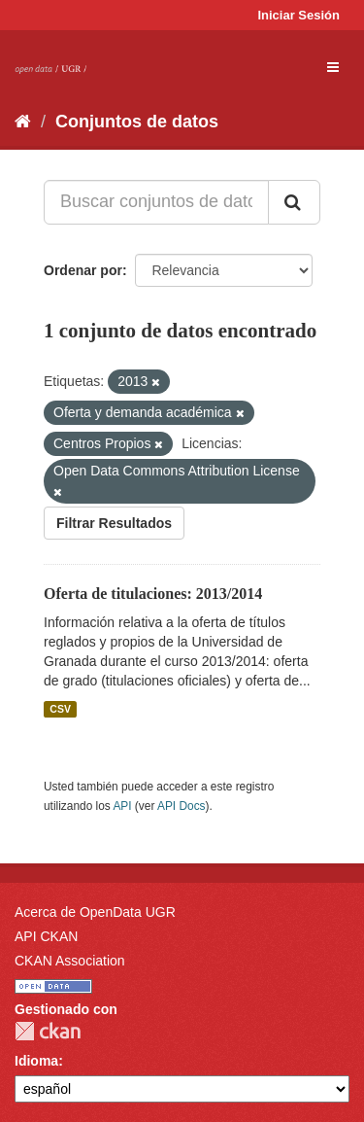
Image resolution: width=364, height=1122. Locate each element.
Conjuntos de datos (136, 121)
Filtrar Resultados (114, 523)
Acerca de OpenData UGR (95, 912)
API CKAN (46, 936)
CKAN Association (70, 960)
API (122, 806)
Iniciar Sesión (298, 15)
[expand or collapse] (332, 67)
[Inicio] (23, 121)
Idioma (36, 1061)
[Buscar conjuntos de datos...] (156, 202)
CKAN (48, 1031)
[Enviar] (294, 202)
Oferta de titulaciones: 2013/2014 (153, 593)
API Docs (181, 806)
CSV (60, 709)
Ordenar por (83, 270)
